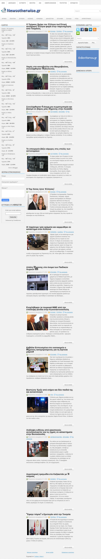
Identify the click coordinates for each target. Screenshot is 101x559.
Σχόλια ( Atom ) (39, 556)
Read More (68, 62)
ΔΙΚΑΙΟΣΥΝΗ (50, 18)
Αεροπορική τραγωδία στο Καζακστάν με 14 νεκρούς (47, 475)
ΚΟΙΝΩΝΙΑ (40, 18)
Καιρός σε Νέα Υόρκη (8, 126)
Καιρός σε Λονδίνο (7, 140)
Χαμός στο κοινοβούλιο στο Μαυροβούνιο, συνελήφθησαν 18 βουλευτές (47, 67)
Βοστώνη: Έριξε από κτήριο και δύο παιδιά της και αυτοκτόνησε (49, 391)
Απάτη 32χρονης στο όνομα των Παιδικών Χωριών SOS (47, 268)
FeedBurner (17, 220)
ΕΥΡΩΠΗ (21, 18)
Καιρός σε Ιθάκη (6, 112)
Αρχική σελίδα (49, 552)
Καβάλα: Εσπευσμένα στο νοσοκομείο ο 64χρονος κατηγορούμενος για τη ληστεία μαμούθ (47, 349)
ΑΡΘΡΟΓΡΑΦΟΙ (86, 18)
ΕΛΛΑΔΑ (68, 18)
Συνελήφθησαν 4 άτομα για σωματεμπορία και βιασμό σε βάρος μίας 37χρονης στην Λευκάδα (49, 108)
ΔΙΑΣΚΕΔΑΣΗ (12, 3)
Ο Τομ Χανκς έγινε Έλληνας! (40, 189)
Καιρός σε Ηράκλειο (8, 44)
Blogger (15, 168)
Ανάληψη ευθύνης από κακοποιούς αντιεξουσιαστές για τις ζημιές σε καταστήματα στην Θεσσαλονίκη (49, 432)
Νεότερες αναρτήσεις (32, 552)
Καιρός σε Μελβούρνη (8, 154)
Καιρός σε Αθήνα (7, 30)
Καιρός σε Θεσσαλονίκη (9, 58)
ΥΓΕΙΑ (76, 18)
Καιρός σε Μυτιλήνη (8, 99)
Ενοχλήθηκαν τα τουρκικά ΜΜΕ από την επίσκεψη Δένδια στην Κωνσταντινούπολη (47, 308)
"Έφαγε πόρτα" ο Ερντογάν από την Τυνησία (48, 514)
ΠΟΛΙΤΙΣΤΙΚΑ (63, 3)
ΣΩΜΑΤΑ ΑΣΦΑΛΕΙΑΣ (50, 3)
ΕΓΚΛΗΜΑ (60, 18)
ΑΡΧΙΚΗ (4, 18)
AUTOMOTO (22, 3)
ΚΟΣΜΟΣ (30, 18)
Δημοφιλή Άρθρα (83, 42)
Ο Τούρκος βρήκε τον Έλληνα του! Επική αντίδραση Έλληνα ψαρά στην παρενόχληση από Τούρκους (48, 26)
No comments (69, 31)
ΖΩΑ (40, 3)
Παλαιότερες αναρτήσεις (68, 552)
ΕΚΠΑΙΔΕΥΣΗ (74, 3)
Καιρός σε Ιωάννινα (7, 85)
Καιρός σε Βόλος (7, 71)
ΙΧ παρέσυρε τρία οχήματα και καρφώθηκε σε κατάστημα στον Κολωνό (48, 228)
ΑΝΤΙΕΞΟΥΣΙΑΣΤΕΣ (56, 437)
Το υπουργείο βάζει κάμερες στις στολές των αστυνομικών (48, 150)
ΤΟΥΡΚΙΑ (59, 31)
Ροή (93, 42)
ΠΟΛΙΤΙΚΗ (13, 18)
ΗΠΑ (51, 395)
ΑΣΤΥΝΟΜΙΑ (54, 111)
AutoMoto (60, 232)
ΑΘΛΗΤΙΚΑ (32, 3)
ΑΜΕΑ (3, 3)
